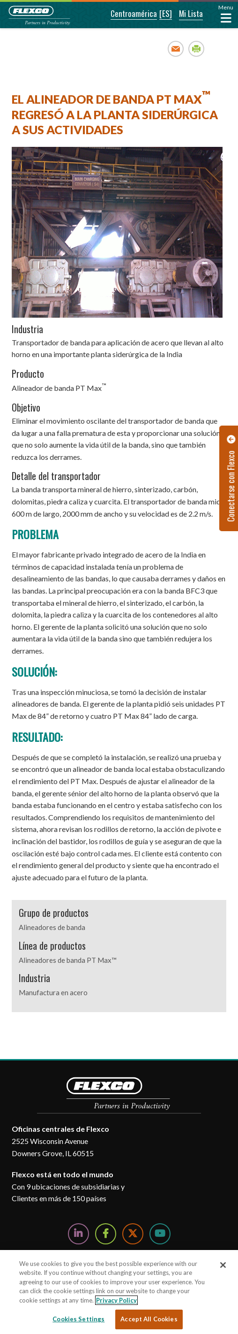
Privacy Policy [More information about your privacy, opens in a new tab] (116, 1300)
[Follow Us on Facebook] (105, 1233)
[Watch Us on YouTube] (160, 1233)
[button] (127, 14)
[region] (119, 1292)
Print (196, 48)
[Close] (223, 1265)
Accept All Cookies (148, 1319)
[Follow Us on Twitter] (132, 1233)
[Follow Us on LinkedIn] (78, 1233)
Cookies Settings (78, 1319)
